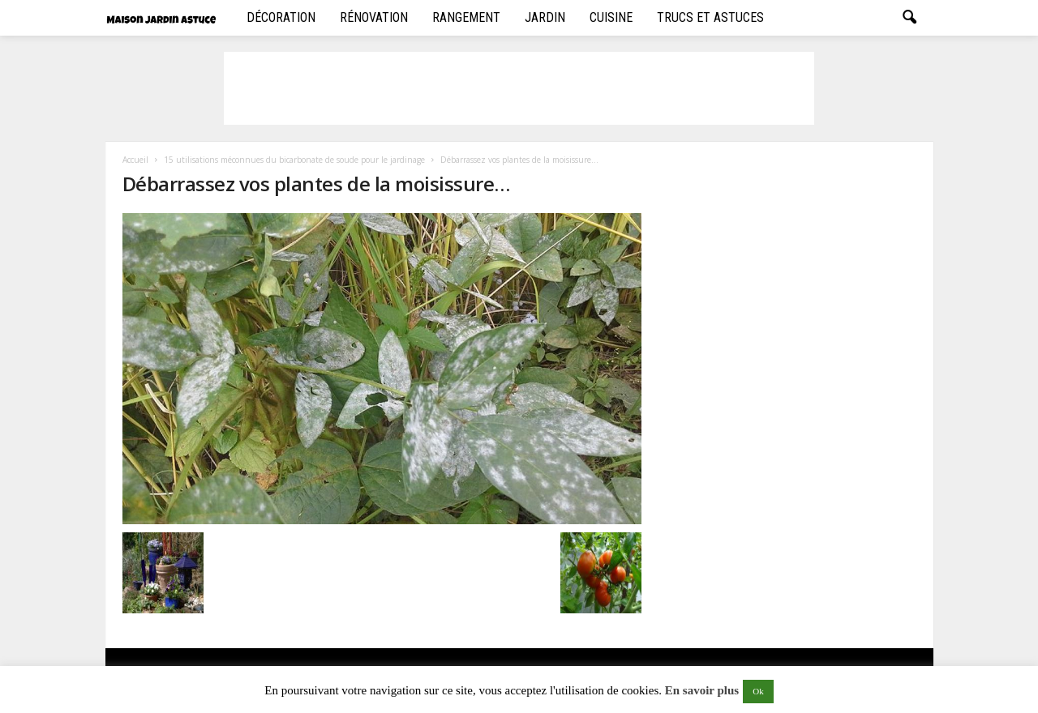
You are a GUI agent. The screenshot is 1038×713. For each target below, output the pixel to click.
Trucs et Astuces (710, 17)
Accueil (135, 159)
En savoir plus (702, 690)
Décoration (281, 17)
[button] (909, 18)
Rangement (466, 17)
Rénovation (374, 17)
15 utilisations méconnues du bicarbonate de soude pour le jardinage (294, 159)
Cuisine (611, 17)
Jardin (545, 17)
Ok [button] (758, 691)
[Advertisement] (519, 88)
